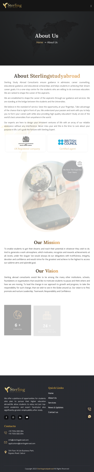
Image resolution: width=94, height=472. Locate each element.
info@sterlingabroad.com (18, 440)
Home (39, 42)
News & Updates (55, 407)
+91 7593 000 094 (16, 434)
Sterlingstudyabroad (45, 469)
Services (52, 402)
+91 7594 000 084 (16, 431)
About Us (52, 398)
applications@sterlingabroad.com (21, 443)
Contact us (53, 412)
